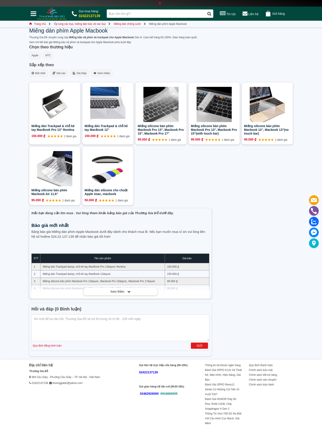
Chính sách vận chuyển (263, 379)
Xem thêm (120, 291)
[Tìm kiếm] (209, 13)
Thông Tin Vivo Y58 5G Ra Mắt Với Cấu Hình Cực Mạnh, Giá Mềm (223, 418)
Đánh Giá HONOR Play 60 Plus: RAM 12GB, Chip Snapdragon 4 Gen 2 (220, 404)
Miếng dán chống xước (127, 24)
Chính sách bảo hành (261, 384)
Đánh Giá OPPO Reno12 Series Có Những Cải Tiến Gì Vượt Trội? (222, 389)
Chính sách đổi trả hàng (263, 374)
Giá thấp (79, 73)
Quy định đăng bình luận (47, 345)
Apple (35, 55)
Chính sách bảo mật (261, 370)
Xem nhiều (102, 73)
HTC (48, 55)
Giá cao (58, 73)
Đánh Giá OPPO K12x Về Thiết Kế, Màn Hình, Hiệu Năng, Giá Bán (223, 375)
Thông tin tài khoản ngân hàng (223, 365)
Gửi (199, 345)
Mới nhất (38, 73)
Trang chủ (37, 24)
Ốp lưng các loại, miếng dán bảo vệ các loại (80, 24)
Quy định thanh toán (261, 365)
